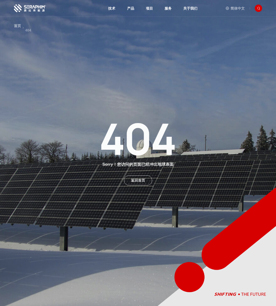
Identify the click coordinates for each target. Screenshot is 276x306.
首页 (17, 30)
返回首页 (138, 183)
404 (28, 36)
